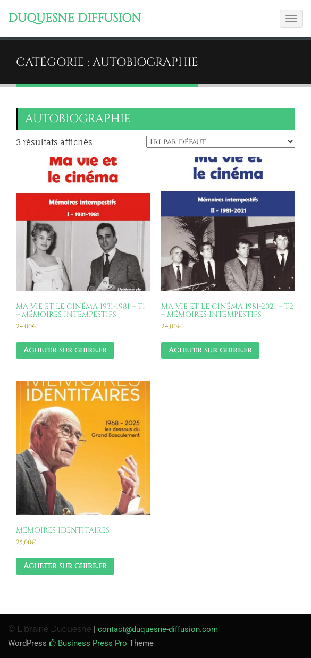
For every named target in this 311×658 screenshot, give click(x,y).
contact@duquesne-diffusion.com (158, 629)
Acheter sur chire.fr (65, 350)
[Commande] (220, 142)
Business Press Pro (88, 643)
